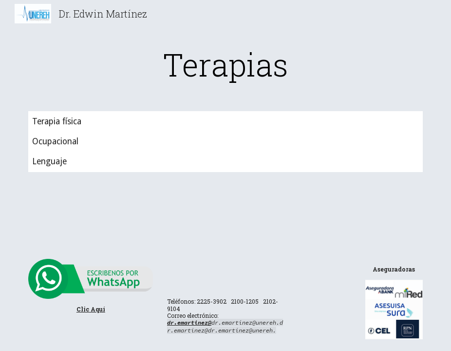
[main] (225, 64)
